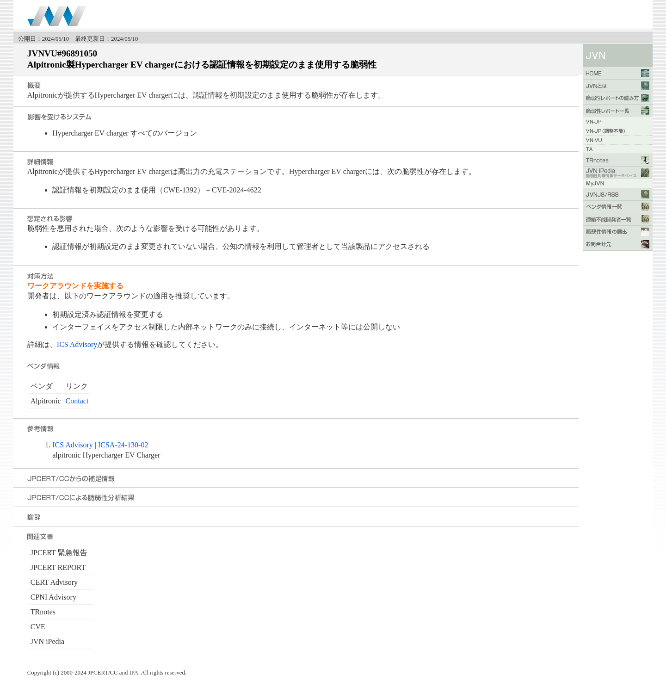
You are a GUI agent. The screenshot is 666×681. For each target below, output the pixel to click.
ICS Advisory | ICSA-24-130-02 (100, 445)
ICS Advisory (77, 344)
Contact (77, 401)
